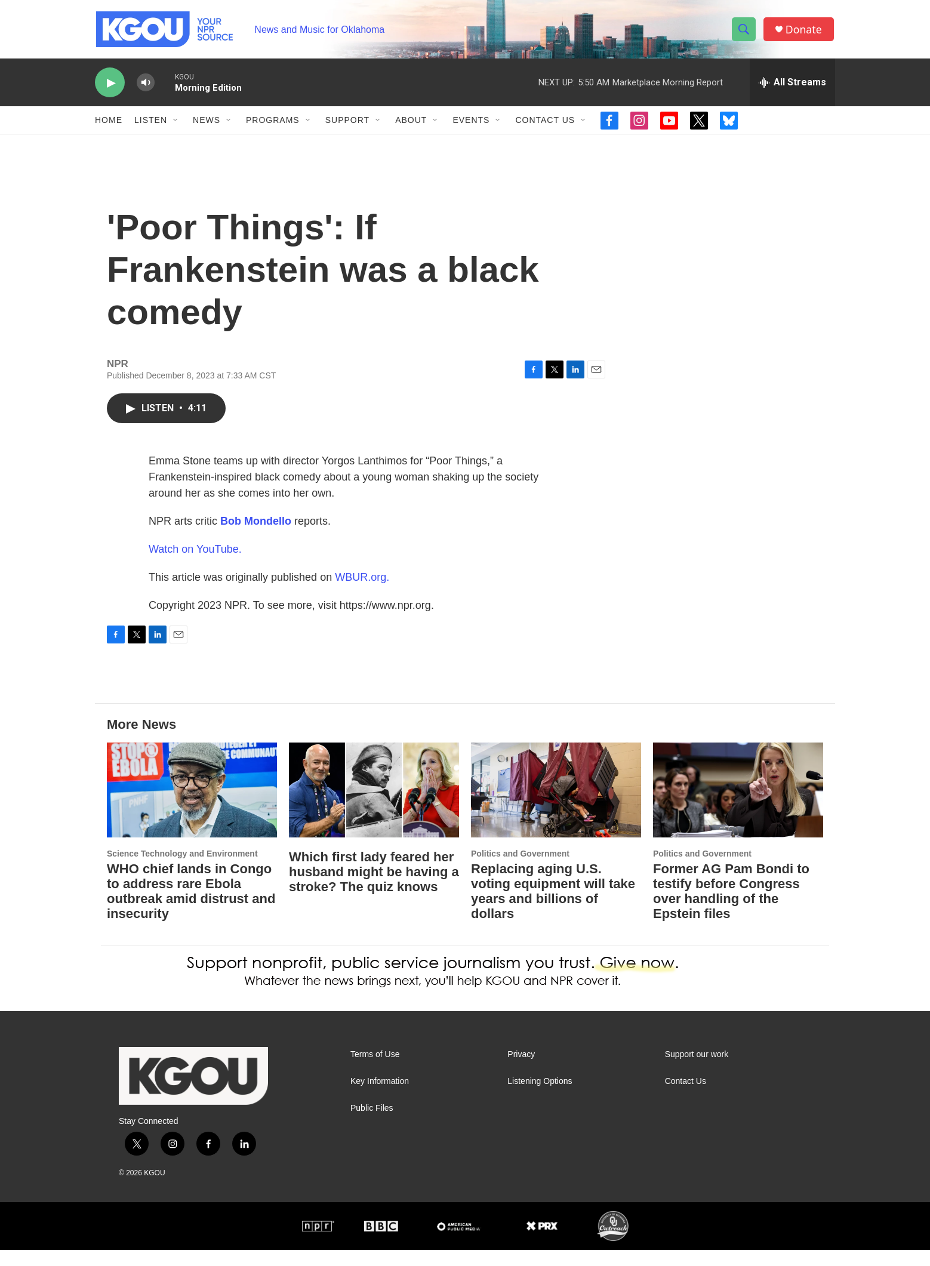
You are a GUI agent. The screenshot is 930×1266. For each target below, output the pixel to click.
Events (470, 124)
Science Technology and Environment (182, 869)
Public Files (371, 1124)
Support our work (697, 1070)
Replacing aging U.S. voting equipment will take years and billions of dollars (553, 907)
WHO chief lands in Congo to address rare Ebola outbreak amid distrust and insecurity (191, 907)
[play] (109, 87)
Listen (150, 124)
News (206, 124)
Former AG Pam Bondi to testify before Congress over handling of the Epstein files (731, 907)
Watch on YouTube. (195, 565)
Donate (804, 31)
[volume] (146, 86)
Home (108, 124)
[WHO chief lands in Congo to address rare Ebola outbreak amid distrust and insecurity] (192, 806)
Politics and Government (520, 869)
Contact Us (545, 124)
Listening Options (539, 1097)
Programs (273, 124)
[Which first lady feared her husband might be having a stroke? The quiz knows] (374, 806)
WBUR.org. (362, 593)
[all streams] (792, 86)
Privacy (521, 1070)
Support (347, 124)
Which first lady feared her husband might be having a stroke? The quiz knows (374, 887)
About (411, 124)
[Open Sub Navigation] (176, 124)
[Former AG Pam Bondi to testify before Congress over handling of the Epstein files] (738, 806)
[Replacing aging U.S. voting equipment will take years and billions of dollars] (556, 806)
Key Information (379, 1097)
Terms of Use (374, 1070)
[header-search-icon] (744, 32)
